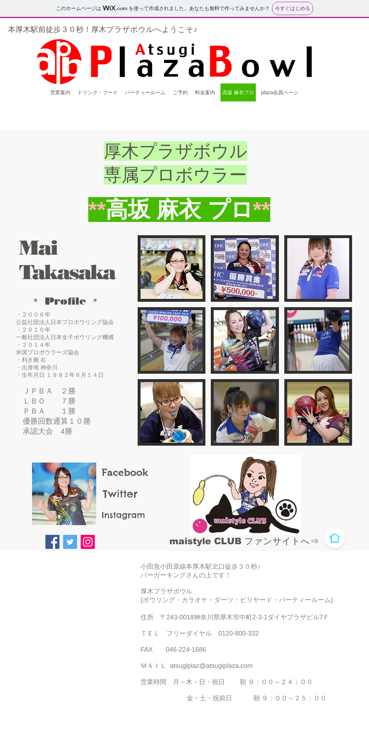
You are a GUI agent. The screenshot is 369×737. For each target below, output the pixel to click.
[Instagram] (88, 542)
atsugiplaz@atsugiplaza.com (211, 665)
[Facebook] (52, 542)
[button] (171, 268)
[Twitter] (70, 542)
